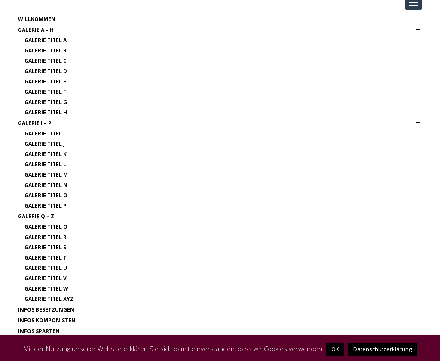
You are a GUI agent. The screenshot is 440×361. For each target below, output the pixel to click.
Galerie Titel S (45, 247)
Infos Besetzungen (46, 309)
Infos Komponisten (47, 320)
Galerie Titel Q (45, 226)
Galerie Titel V (45, 278)
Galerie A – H (36, 30)
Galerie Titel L (45, 164)
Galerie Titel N (45, 185)
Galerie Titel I (44, 133)
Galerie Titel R (45, 237)
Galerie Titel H (45, 112)
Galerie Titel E (45, 81)
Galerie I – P (35, 123)
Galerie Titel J (44, 143)
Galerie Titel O (45, 195)
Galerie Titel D (45, 71)
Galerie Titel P (45, 205)
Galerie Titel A (45, 40)
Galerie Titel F (45, 91)
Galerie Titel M (46, 174)
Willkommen (36, 19)
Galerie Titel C (45, 60)
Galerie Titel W (46, 288)
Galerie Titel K (45, 154)
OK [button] (335, 349)
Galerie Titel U (45, 268)
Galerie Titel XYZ (48, 299)
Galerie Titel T (45, 257)
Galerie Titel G (45, 102)
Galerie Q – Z (36, 216)
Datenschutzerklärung (382, 349)
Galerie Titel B (45, 50)
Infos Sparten (39, 331)
